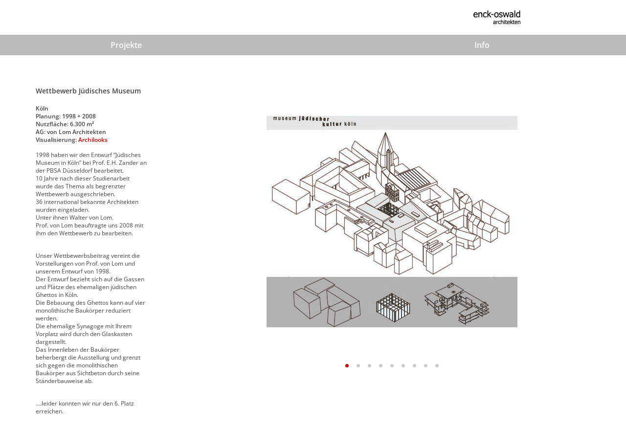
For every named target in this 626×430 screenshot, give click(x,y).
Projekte (126, 45)
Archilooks (93, 140)
